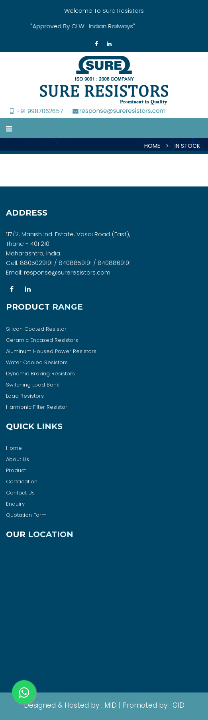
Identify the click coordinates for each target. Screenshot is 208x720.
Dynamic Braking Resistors (40, 373)
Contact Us (20, 492)
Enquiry (15, 504)
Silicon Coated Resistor (36, 329)
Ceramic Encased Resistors (42, 340)
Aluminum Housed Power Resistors (51, 351)
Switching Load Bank (32, 384)
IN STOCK (187, 146)
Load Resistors (25, 396)
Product (16, 470)
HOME (152, 146)
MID (109, 705)
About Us (17, 459)
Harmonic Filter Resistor (36, 407)
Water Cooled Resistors (37, 362)
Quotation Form (26, 515)
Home (14, 448)
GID (177, 705)
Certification (21, 481)
